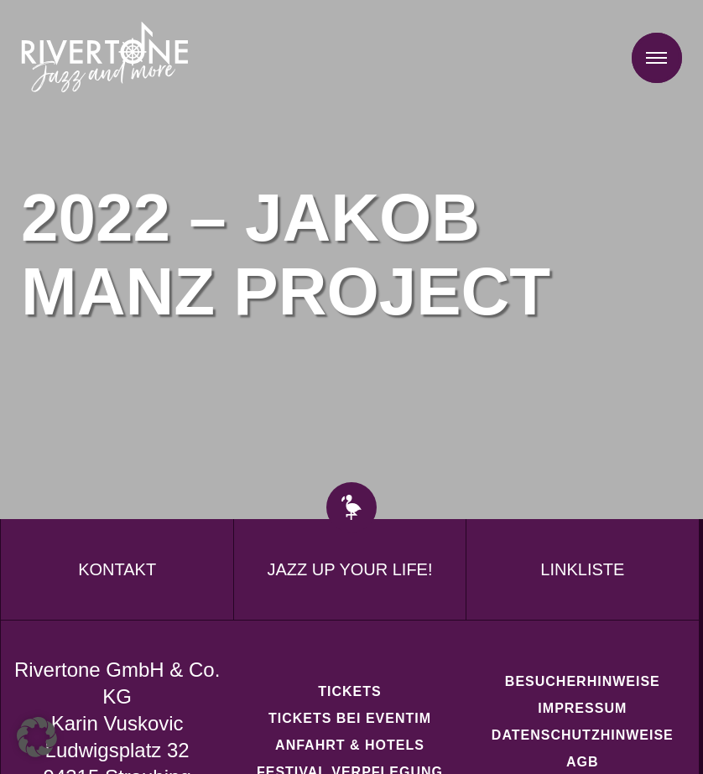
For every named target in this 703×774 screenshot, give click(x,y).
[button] (37, 737)
